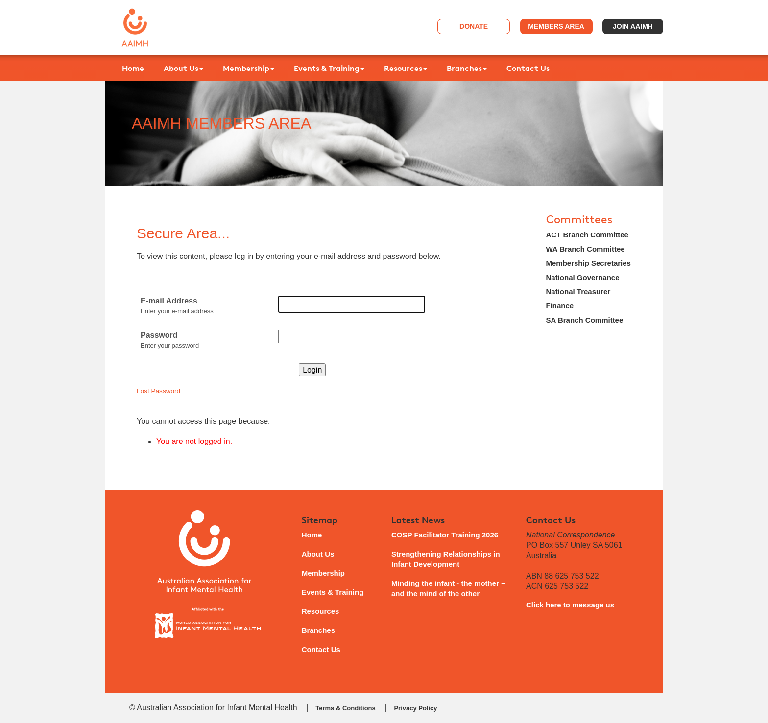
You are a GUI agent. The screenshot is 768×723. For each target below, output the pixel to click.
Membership (248, 68)
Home (133, 68)
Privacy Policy (415, 708)
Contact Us (528, 68)
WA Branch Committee (585, 249)
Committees (579, 219)
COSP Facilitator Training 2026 (444, 535)
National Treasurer (578, 291)
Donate (473, 26)
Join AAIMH (633, 26)
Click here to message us (570, 605)
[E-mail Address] (351, 304)
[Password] (351, 336)
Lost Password (158, 391)
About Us (183, 68)
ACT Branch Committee (587, 235)
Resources (405, 68)
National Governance (583, 277)
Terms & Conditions (345, 708)
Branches (467, 68)
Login (312, 370)
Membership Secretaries (588, 263)
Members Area (556, 26)
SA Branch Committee (585, 320)
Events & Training (329, 68)
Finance (560, 306)
